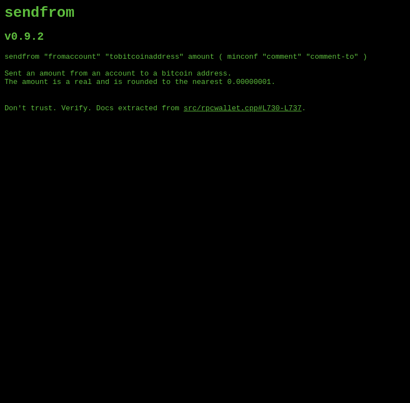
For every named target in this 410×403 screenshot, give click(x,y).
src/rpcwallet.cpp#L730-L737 (243, 122)
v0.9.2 (24, 41)
